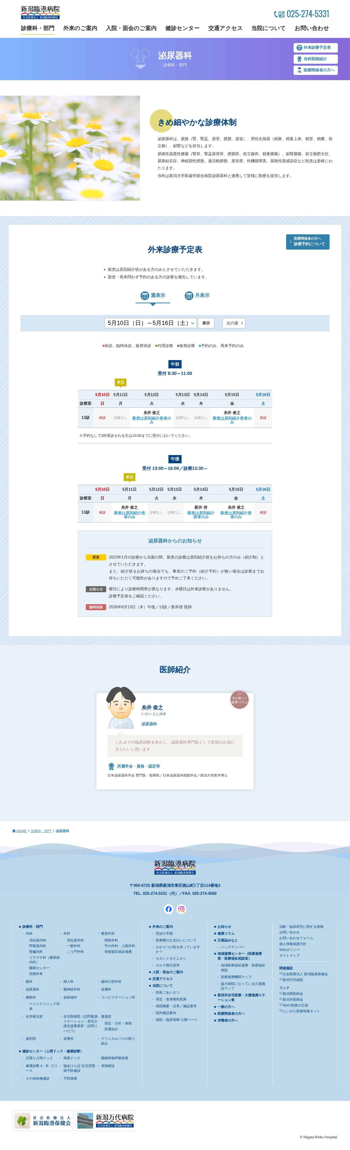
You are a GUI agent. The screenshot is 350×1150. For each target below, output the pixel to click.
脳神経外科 (71, 989)
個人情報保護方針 (292, 944)
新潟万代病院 (293, 980)
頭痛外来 (36, 974)
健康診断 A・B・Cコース (42, 1068)
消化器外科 (75, 940)
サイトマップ (289, 955)
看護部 (106, 1016)
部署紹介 (111, 1029)
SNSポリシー (289, 950)
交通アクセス (225, 28)
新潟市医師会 (293, 999)
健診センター (182, 28)
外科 (66, 933)
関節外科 (111, 940)
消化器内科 (37, 940)
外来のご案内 (80, 28)
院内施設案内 (166, 1013)
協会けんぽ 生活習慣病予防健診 (79, 1068)
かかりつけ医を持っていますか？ (178, 949)
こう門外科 (75, 952)
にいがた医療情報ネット (301, 1011)
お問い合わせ (312, 28)
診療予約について (309, 241)
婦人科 (68, 981)
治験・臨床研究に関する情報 (301, 927)
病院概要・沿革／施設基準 (176, 1006)
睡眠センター (39, 968)
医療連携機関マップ (236, 977)
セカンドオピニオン (171, 958)
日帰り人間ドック (39, 1058)
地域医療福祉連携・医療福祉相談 (243, 967)
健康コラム (239, 700)
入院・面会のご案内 (131, 28)
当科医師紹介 (315, 59)
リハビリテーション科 (118, 997)
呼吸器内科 (37, 946)
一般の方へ (226, 1007)
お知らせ (224, 927)
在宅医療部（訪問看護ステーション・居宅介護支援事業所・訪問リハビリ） (80, 1024)
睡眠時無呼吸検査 (114, 1058)
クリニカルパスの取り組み (118, 1041)
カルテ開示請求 (168, 965)
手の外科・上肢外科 (120, 946)
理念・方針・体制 (118, 1023)
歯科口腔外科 (111, 981)
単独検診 (108, 1066)
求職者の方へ (228, 1020)
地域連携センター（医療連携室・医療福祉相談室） (240, 956)
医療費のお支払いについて (176, 940)
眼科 (29, 981)
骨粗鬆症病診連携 (118, 952)
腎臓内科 (36, 952)
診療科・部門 (37, 28)
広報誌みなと (228, 940)
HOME (22, 831)
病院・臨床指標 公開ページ (177, 1020)
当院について (268, 28)
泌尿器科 (32, 989)
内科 (29, 933)
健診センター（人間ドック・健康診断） (53, 1051)
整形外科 (108, 933)
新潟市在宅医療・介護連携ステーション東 (241, 997)
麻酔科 (31, 997)
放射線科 (70, 997)
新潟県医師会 (293, 994)
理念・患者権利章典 (171, 999)
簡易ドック (71, 1058)
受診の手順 (164, 933)
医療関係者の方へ (319, 70)
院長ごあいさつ (168, 992)
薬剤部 (31, 1038)
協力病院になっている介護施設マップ (243, 986)
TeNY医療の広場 (295, 1005)
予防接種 (70, 1078)
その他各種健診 (38, 1078)
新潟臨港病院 (40, 12)
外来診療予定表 (317, 48)
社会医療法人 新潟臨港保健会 (305, 974)
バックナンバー (233, 947)
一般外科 (73, 946)
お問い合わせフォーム (296, 938)
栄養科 (68, 1038)
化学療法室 (34, 1016)
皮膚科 (106, 989)
